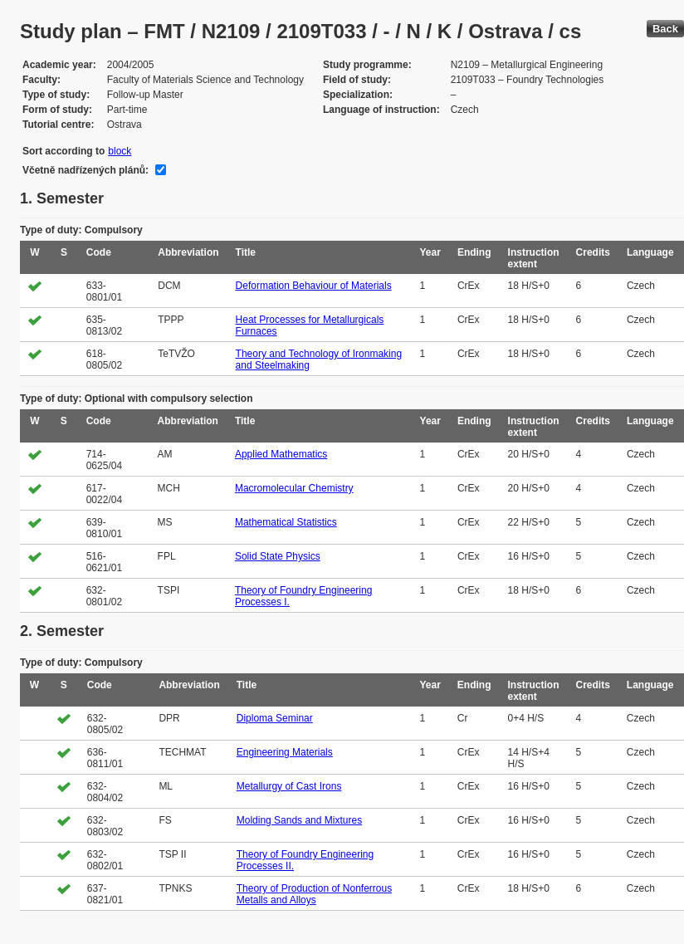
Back (665, 28)
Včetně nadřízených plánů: (85, 170)
